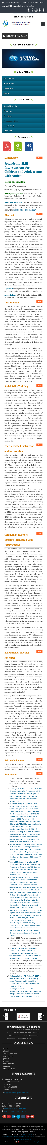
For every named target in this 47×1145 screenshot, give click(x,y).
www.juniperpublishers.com (15, 1111)
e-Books (6, 1061)
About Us (6, 1051)
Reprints (6, 1066)
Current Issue (8, 88)
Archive (6, 93)
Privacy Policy (38, 1142)
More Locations (9, 1069)
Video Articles (8, 1064)
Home (5, 1048)
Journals (6, 1058)
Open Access (8, 1056)
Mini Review (11, 157)
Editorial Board (9, 78)
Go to (39, 158)
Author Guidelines (10, 1053)
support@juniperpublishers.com (16, 1092)
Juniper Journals (27, 2)
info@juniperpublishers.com (15, 1108)
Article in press (9, 83)
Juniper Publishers (12, 2)
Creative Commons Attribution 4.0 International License (18, 1137)
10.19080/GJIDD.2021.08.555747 (24, 210)
